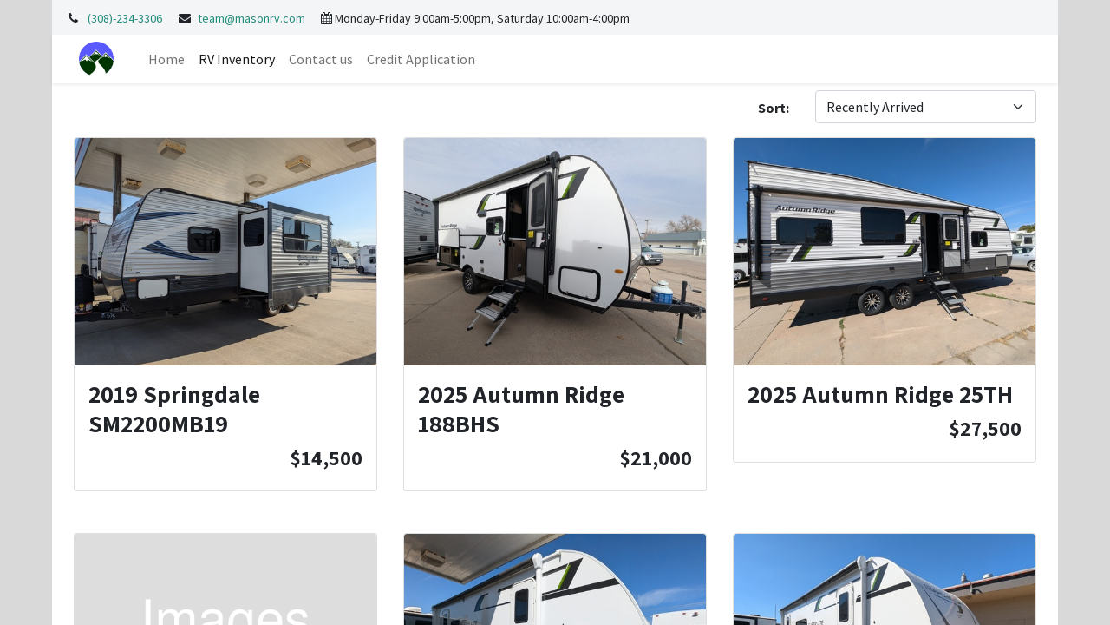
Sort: (773, 107)
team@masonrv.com (251, 18)
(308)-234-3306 (125, 18)
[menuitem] (166, 59)
